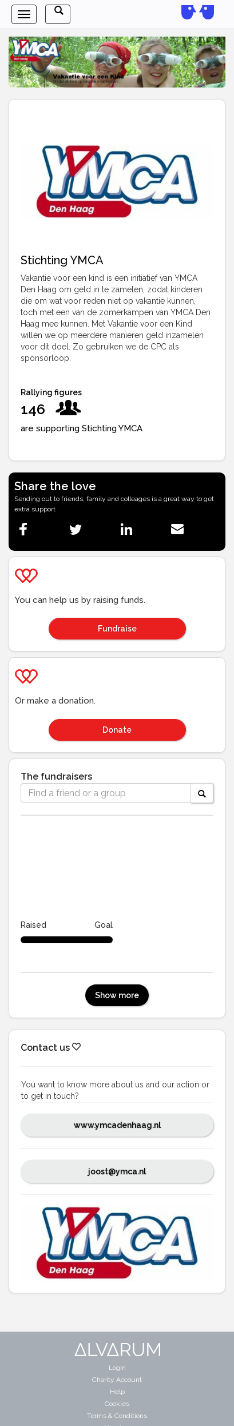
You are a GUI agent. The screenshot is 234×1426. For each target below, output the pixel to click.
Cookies (117, 1404)
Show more (117, 995)
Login (117, 1368)
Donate (117, 729)
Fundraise (117, 628)
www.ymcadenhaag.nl (117, 1125)
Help (117, 1392)
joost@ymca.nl (117, 1171)
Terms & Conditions (117, 1416)
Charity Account (117, 1380)
